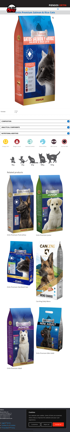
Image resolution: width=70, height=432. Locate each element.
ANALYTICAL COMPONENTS (10, 127)
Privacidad (5, 428)
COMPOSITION (6, 121)
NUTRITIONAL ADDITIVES (9, 133)
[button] (53, 17)
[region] (46, 418)
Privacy (12, 428)
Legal (3, 423)
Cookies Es (5, 425)
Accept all (58, 424)
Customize (34, 424)
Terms (8, 423)
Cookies (12, 425)
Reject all (46, 424)
